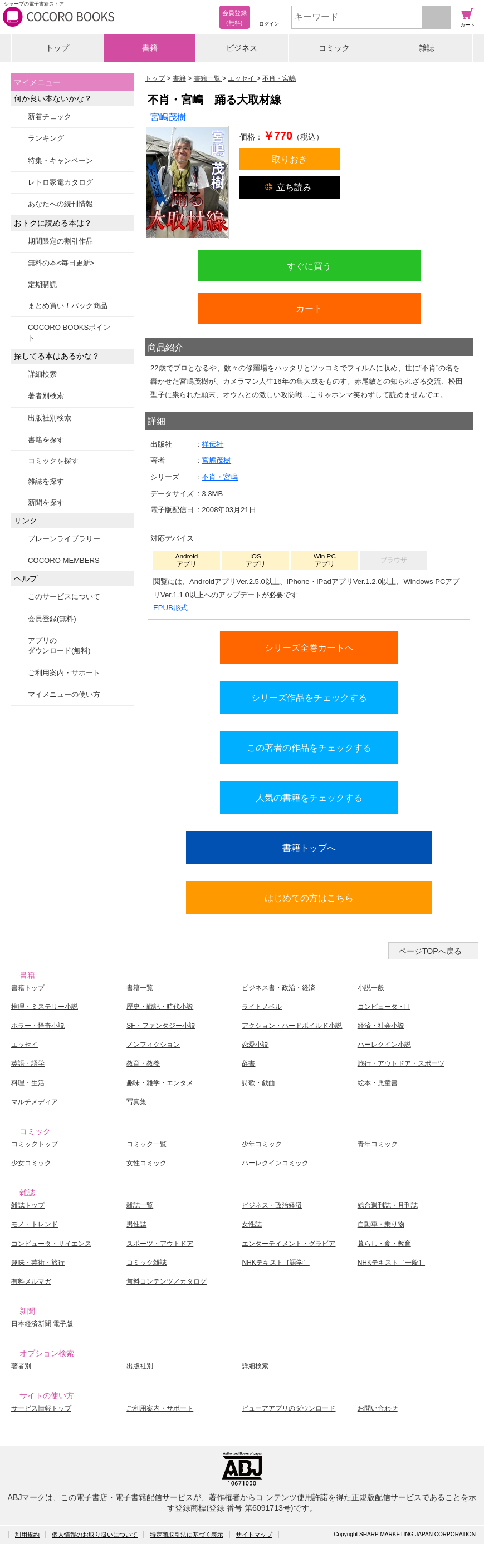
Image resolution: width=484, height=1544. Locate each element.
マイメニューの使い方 (64, 694)
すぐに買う (309, 266)
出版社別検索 (49, 418)
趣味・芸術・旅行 (38, 1262)
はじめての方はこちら (309, 898)
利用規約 (27, 1534)
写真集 (136, 1102)
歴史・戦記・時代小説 (159, 1007)
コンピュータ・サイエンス (51, 1244)
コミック (334, 47)
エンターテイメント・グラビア (288, 1244)
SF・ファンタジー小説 (160, 1026)
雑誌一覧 (139, 1205)
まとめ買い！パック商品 (67, 305)
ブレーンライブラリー (64, 539)
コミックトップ (34, 1144)
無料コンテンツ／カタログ (166, 1281)
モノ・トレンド (34, 1224)
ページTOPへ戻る (430, 951)
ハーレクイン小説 (384, 1044)
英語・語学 (28, 1063)
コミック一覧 (146, 1144)
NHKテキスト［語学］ (275, 1262)
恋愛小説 (255, 1044)
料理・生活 (28, 1083)
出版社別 (139, 1366)
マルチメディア (34, 1102)
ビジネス (241, 47)
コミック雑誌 (146, 1262)
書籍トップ (28, 988)
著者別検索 (46, 396)
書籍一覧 (139, 988)
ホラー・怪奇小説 (38, 1026)
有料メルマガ (31, 1281)
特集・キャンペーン (60, 160)
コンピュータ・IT (384, 1007)
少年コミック (262, 1144)
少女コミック (31, 1163)
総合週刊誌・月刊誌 (388, 1205)
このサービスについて (64, 596)
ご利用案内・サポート (64, 673)
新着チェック (49, 116)
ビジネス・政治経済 (272, 1205)
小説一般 (371, 988)
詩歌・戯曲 (258, 1083)
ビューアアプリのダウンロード (288, 1408)
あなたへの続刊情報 (60, 204)
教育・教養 (143, 1063)
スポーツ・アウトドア (159, 1244)
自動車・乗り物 (381, 1224)
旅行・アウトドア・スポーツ (401, 1063)
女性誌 (252, 1224)
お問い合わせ (378, 1408)
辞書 (248, 1063)
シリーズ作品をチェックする (309, 697)
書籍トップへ (309, 848)
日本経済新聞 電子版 (42, 1324)
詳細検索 (42, 374)
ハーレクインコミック (275, 1163)
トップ (57, 47)
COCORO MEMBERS (64, 560)
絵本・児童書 (378, 1083)
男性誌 (136, 1224)
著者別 (21, 1366)
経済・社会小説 (381, 1026)
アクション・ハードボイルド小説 (292, 1026)
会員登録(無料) (52, 619)
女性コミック (146, 1163)
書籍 (150, 47)
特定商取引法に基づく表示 (186, 1534)
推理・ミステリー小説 (44, 1007)
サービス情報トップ (41, 1408)
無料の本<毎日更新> (61, 263)
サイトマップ (254, 1534)
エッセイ (24, 1044)
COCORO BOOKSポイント (69, 332)
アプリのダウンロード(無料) (59, 645)
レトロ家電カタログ (60, 182)
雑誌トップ (28, 1205)
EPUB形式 (170, 607)
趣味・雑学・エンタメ (159, 1083)
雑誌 (426, 47)
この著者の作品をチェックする (309, 748)
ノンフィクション (153, 1044)
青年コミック (378, 1144)
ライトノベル (262, 1007)
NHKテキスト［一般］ (391, 1262)
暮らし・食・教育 (384, 1244)
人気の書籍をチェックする (309, 798)
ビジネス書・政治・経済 (278, 988)
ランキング (46, 138)
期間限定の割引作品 (60, 241)
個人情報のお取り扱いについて (95, 1534)
